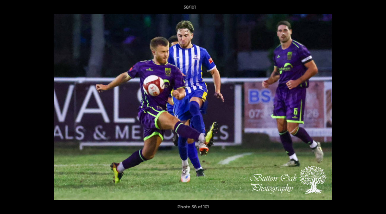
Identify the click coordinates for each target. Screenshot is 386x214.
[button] (361, 8)
